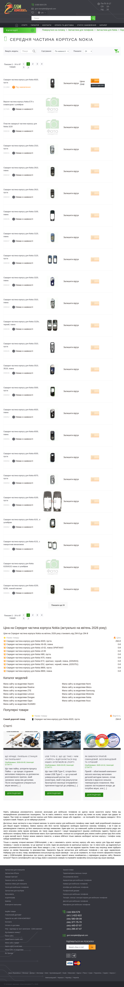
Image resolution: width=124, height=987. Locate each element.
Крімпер (8, 901)
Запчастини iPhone (12, 873)
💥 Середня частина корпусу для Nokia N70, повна (27, 658)
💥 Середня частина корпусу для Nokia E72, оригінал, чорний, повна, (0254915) (40, 661)
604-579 (73, 912)
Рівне (85, 973)
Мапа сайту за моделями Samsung (78, 690)
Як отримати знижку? (12, 932)
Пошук (34, 51)
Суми (90, 973)
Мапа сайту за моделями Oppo (17, 701)
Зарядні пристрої (11, 877)
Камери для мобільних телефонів (75, 884)
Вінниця (25, 973)
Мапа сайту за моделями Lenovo (18, 694)
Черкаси (60, 977)
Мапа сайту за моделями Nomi (76, 684)
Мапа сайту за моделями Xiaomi (18, 684)
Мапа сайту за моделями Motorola (78, 694)
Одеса (79, 973)
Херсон (112, 973)
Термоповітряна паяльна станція (75, 873)
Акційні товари (10, 911)
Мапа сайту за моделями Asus (76, 701)
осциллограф (10, 898)
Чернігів (76, 977)
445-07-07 (74, 925)
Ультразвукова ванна (70, 877)
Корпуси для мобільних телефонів (75, 894)
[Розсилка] (77, 947)
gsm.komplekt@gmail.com (45, 9)
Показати (77, 51)
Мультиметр (9, 894)
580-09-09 (74, 919)
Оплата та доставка (64, 25)
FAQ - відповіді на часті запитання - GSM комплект (23, 929)
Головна (16, 25)
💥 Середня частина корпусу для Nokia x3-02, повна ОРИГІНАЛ (33, 648)
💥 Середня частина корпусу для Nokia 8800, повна (27, 671)
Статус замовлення (86, 25)
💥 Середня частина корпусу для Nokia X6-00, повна (28, 644)
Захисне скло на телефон (14, 880)
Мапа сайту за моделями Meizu (77, 687)
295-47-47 (74, 929)
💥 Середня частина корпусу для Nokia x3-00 (24, 651)
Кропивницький (55, 973)
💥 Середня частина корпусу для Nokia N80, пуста (27, 654)
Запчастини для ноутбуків (14, 891)
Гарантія (35, 25)
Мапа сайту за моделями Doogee (19, 697)
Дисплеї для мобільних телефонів (75, 901)
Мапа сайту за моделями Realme (18, 687)
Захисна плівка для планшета (16, 884)
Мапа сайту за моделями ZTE (17, 690)
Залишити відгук (71, 83)
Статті (24, 25)
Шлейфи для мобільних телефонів (75, 887)
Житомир (39, 973)
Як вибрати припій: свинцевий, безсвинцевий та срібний (100, 759)
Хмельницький (50, 977)
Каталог (103, 25)
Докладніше (14, 793)
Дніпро (32, 973)
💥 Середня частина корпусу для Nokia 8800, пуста (27, 668)
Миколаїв (71, 973)
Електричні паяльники (13, 904)
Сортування (46, 51)
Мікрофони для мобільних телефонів (76, 904)
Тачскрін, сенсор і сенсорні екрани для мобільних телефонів (85, 898)
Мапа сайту (9, 936)
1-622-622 (74, 915)
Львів (64, 973)
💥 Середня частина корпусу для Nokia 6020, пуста (27, 641)
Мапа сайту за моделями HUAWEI (19, 704)
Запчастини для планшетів (15, 870)
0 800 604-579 (40, 5)
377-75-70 (74, 922)
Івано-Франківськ (14, 973)
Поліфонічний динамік (71, 891)
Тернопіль (97, 973)
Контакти (46, 25)
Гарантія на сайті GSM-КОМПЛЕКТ (18, 918)
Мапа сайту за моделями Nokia (76, 697)
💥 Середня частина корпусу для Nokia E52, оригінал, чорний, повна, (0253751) (40, 664)
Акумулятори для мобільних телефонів (77, 880)
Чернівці (68, 977)
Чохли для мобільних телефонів (17, 887)
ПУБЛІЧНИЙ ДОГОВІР (13, 915)
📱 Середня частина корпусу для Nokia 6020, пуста (55, 719)
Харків (105, 973)
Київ (46, 973)
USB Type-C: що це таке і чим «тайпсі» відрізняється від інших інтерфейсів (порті (61, 759)
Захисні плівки (68, 870)
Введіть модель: (12, 51)
